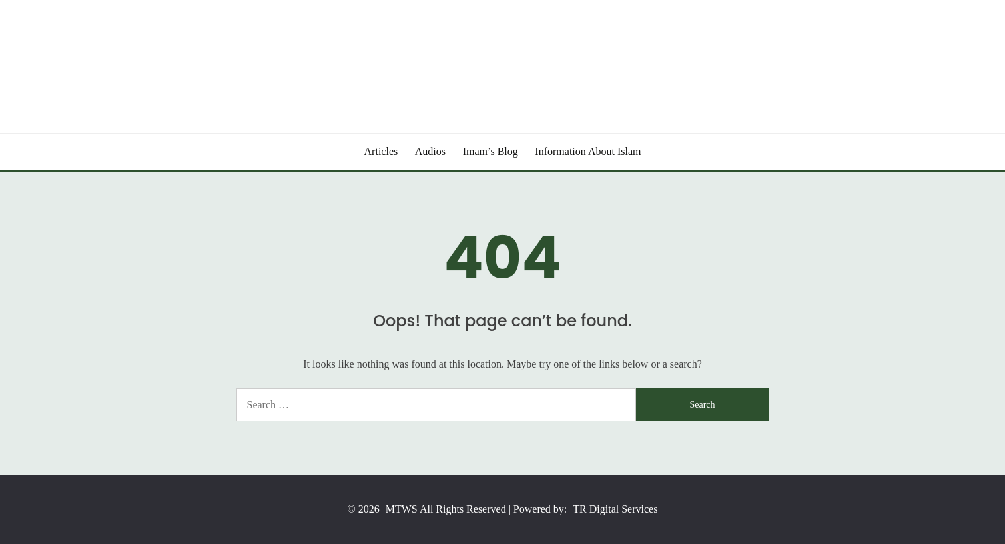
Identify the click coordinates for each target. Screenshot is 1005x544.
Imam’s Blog (490, 151)
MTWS (402, 509)
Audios (430, 151)
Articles (381, 151)
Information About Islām (588, 151)
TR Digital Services (615, 509)
